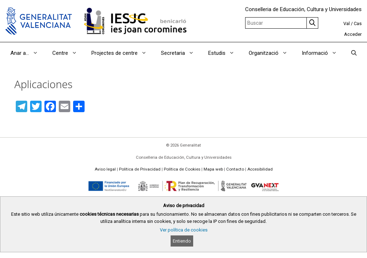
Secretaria (181, 53)
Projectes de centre (122, 53)
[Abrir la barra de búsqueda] (354, 53)
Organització (272, 53)
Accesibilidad (260, 169)
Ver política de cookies (184, 230)
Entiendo (182, 241)
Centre (68, 53)
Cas (358, 23)
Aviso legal (105, 169)
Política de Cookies (182, 169)
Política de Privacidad (140, 169)
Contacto (235, 169)
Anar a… (27, 53)
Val (346, 23)
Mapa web (213, 169)
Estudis (225, 53)
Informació (323, 53)
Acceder (353, 34)
